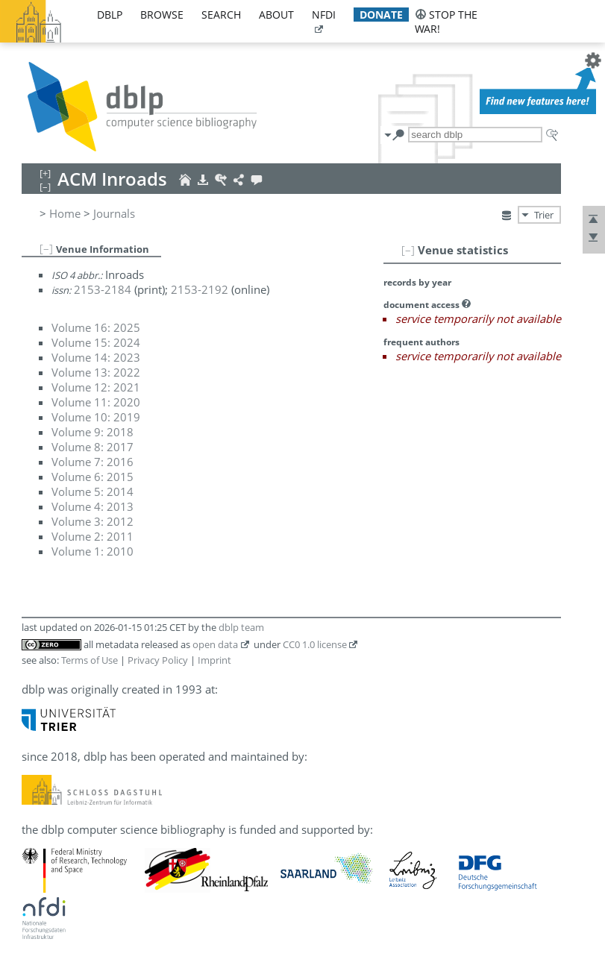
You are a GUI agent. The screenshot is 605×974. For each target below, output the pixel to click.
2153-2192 (199, 289)
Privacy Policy (158, 660)
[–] (408, 249)
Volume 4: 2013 (92, 506)
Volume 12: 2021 (95, 387)
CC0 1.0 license (315, 644)
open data (215, 644)
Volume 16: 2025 (95, 327)
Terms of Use (89, 660)
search (221, 14)
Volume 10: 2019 (95, 416)
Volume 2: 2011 (92, 536)
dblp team (241, 627)
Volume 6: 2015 (92, 476)
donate (381, 14)
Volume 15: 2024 (95, 342)
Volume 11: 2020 (95, 402)
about (276, 14)
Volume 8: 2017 (92, 446)
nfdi (324, 14)
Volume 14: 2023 (95, 357)
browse (162, 14)
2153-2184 (102, 289)
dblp (109, 14)
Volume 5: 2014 (92, 491)
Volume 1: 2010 (92, 551)
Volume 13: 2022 (95, 372)
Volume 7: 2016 (92, 461)
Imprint (214, 660)
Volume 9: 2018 (92, 431)
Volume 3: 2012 (92, 521)
